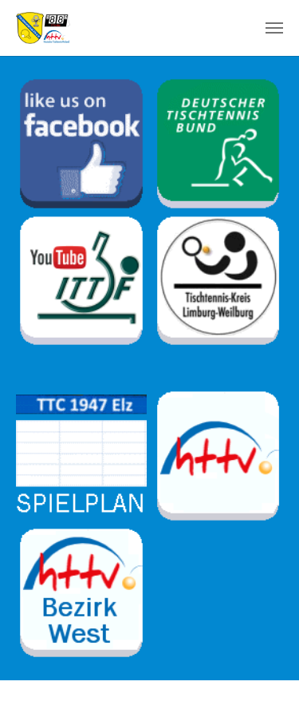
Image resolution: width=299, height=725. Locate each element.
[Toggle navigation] (274, 28)
